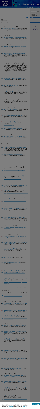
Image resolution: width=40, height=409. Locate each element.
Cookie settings (10, 406)
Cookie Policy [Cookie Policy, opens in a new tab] (24, 406)
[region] (20, 405)
